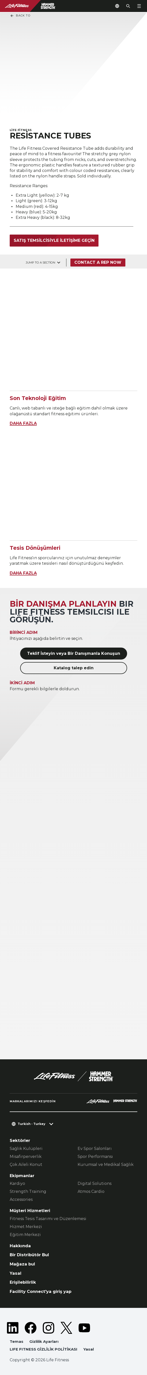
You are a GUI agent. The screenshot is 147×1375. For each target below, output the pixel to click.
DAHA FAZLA (23, 423)
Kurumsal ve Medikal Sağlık (106, 1164)
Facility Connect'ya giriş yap (40, 1291)
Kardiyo (17, 1183)
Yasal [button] (88, 1349)
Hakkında (20, 1245)
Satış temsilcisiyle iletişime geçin (54, 240)
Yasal (15, 1273)
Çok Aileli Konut (26, 1164)
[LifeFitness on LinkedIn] (13, 1328)
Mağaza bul (22, 1263)
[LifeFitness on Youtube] (84, 1328)
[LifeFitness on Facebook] (31, 1328)
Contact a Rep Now (97, 262)
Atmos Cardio (91, 1191)
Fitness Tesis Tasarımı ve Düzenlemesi (48, 1218)
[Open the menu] (139, 6)
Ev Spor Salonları (95, 1148)
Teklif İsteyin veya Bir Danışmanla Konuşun (73, 653)
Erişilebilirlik (23, 1282)
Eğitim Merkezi (25, 1234)
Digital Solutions (94, 1183)
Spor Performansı (95, 1156)
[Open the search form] (128, 6)
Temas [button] (16, 1341)
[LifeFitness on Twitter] (66, 1328)
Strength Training (28, 1191)
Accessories (21, 1199)
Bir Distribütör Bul (29, 1254)
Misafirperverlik (26, 1156)
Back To (20, 16)
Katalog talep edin (74, 668)
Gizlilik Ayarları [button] (43, 1341)
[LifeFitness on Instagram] (48, 1328)
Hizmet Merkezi (26, 1226)
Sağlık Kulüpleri (26, 1148)
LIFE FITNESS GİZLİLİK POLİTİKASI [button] (43, 1349)
